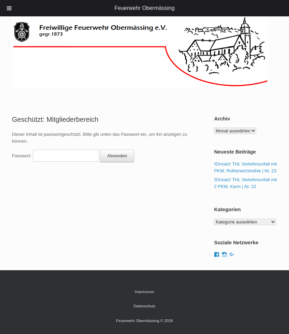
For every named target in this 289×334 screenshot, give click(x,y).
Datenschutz (145, 306)
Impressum (144, 292)
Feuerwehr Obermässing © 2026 (144, 321)
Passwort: (55, 155)
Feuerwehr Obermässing (144, 8)
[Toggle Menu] (9, 8)
